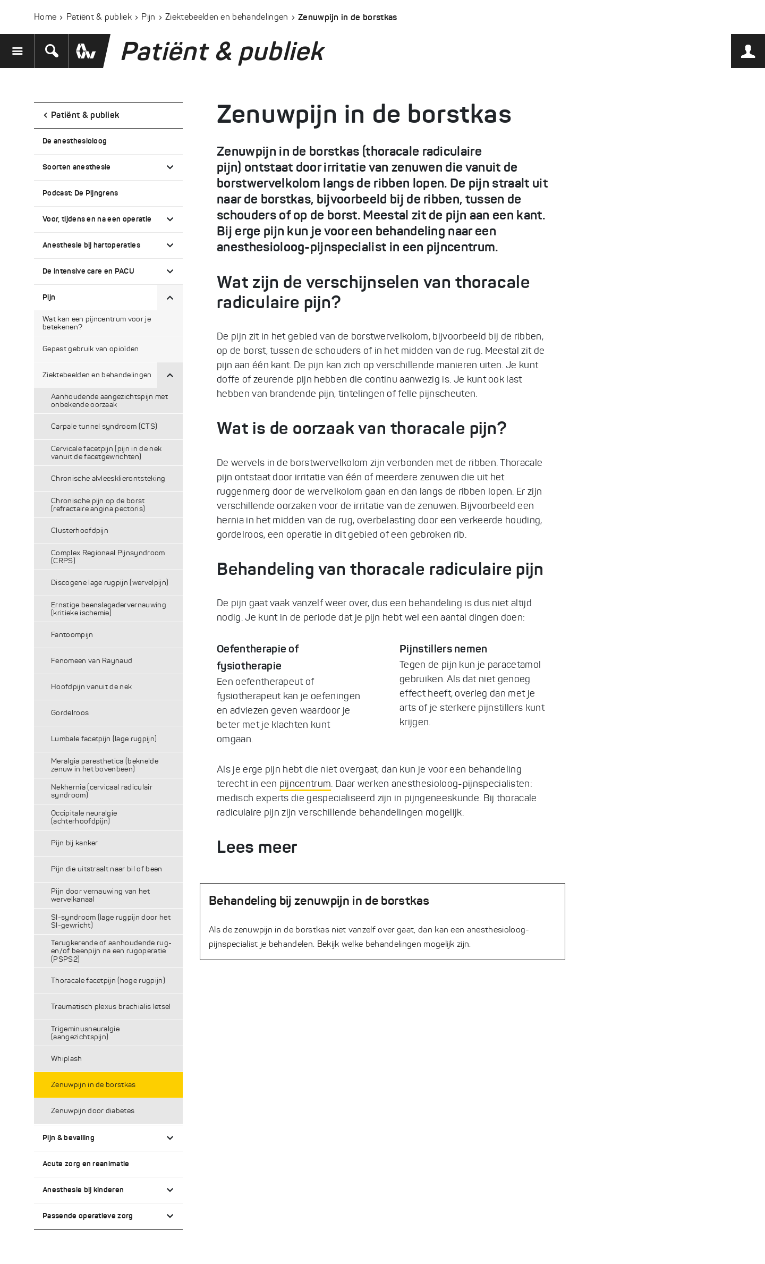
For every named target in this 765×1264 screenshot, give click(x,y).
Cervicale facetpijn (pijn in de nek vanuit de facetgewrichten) (106, 452)
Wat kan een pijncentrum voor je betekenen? (96, 323)
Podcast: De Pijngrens (80, 193)
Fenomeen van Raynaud (91, 660)
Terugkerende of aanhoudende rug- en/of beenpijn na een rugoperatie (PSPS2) (111, 951)
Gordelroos (70, 712)
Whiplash (66, 1058)
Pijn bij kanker (74, 842)
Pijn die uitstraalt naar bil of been (107, 868)
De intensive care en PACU (88, 271)
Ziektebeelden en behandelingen (226, 17)
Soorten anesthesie (76, 167)
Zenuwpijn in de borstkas (93, 1084)
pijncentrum (305, 784)
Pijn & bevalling (68, 1137)
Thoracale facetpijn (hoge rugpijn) (108, 980)
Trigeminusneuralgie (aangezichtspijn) (85, 1032)
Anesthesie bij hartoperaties (91, 245)
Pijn (148, 17)
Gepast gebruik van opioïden (90, 348)
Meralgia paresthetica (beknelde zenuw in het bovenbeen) (104, 765)
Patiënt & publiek (99, 17)
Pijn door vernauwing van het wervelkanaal (100, 895)
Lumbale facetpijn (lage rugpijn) (104, 738)
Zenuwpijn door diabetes (92, 1110)
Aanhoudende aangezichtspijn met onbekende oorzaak (109, 400)
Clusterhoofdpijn (79, 530)
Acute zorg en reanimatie (86, 1163)
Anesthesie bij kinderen (83, 1189)
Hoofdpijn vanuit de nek (91, 686)
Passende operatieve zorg (87, 1215)
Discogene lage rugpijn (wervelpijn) (109, 582)
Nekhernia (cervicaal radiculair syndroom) (101, 791)
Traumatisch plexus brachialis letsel (111, 1006)
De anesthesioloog (74, 141)
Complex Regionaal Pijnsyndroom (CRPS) (108, 556)
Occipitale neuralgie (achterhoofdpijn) (84, 817)
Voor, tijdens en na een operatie (96, 219)
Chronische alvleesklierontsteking (108, 478)
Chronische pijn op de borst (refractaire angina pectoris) (98, 504)
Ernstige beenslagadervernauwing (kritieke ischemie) (108, 608)
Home (45, 17)
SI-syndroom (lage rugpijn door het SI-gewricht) (111, 921)
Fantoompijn (72, 634)
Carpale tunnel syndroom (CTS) (104, 426)
